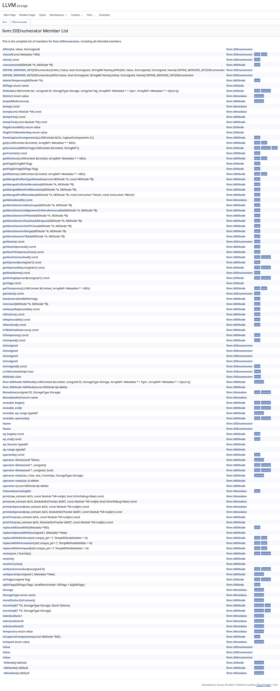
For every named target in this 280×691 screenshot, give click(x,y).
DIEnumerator (19, 22)
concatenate (11, 65)
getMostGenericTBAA (17, 236)
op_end (7, 439)
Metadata (9, 392)
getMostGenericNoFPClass (20, 226)
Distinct (8, 96)
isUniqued (9, 340)
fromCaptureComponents (20, 137)
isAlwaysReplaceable (17, 309)
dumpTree (9, 117)
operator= (9, 486)
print (6, 496)
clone (6, 59)
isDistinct (9, 314)
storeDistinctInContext (18, 600)
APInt (6, 49)
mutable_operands (15, 418)
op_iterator (10, 444)
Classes (77, 14)
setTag (7, 579)
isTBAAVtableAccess (16, 330)
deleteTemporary (14, 80)
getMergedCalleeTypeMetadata (24, 179)
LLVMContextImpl (15, 371)
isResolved (10, 325)
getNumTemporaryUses (19, 252)
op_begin (9, 434)
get (5, 143)
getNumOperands (15, 247)
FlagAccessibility (14, 127)
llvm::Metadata (236, 96)
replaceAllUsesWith (16, 527)
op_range (9, 449)
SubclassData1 (12, 616)
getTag (7, 283)
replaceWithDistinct (16, 538)
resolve (7, 558)
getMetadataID (13, 200)
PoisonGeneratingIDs (17, 491)
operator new (12, 475)
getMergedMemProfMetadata (23, 189)
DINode (8, 91)
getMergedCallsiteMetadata (21, 184)
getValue (9, 293)
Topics (42, 14)
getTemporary (12, 288)
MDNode (8, 377)
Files (91, 14)
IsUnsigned (10, 345)
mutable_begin (13, 403)
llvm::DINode (235, 85)
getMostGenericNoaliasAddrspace (25, 221)
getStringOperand (15, 278)
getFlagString (12, 169)
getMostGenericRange (18, 231)
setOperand (10, 574)
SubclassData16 (13, 621)
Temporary (10, 631)
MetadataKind (12, 397)
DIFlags (8, 85)
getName (9, 241)
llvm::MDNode (235, 65)
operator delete (13, 460)
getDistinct (10, 158)
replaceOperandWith (17, 532)
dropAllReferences (15, 101)
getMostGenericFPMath (18, 215)
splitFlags (9, 584)
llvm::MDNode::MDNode (19, 382)
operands (9, 454)
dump (6, 106)
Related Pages (27, 14)
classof (7, 54)
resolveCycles (12, 564)
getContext (10, 153)
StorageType (11, 595)
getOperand (11, 262)
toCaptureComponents (18, 636)
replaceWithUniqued (16, 548)
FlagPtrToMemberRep (17, 132)
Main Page (10, 14)
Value (6, 647)
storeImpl (9, 605)
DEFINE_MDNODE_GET (17, 70)
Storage (8, 590)
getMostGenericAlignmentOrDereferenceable (33, 210)
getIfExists (10, 174)
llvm (4, 22)
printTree (9, 517)
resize (7, 553)
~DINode (8, 662)
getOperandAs (12, 267)
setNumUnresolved (16, 569)
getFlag (8, 163)
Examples (104, 14)
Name (7, 423)
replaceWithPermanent (18, 543)
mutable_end (11, 408)
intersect (9, 304)
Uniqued (8, 642)
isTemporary (11, 335)
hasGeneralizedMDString (19, 299)
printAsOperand (13, 506)
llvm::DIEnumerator (66, 41)
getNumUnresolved (16, 257)
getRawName (12, 273)
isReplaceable (12, 319)
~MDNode (9, 668)
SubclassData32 (13, 626)
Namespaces (58, 14)
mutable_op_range (15, 413)
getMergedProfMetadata (19, 195)
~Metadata (10, 673)
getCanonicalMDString (18, 148)
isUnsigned (10, 366)
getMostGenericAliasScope (20, 205)
